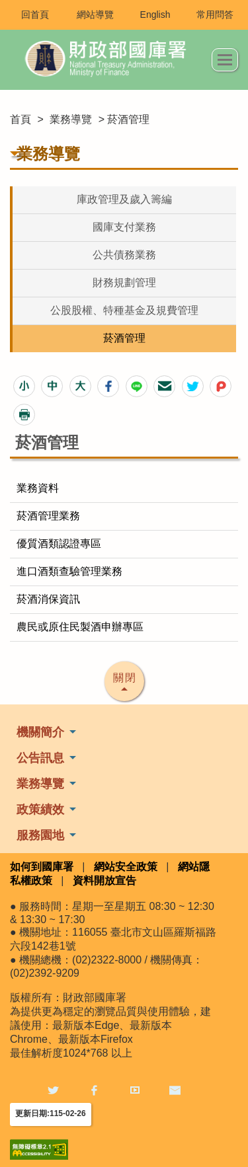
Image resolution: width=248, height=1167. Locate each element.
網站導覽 (95, 14)
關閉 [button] (125, 677)
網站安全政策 (125, 866)
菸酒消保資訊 (48, 599)
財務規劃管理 (124, 282)
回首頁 (35, 14)
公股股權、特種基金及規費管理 (124, 310)
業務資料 (38, 488)
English (155, 14)
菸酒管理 (124, 338)
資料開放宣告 (104, 880)
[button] (24, 386)
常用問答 (214, 14)
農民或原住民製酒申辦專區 (80, 626)
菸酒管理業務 (48, 515)
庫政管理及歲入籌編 (124, 199)
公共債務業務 (124, 254)
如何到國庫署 (41, 866)
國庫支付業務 (124, 227)
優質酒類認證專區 (59, 543)
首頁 (20, 119)
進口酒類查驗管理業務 (69, 571)
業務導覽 (71, 119)
